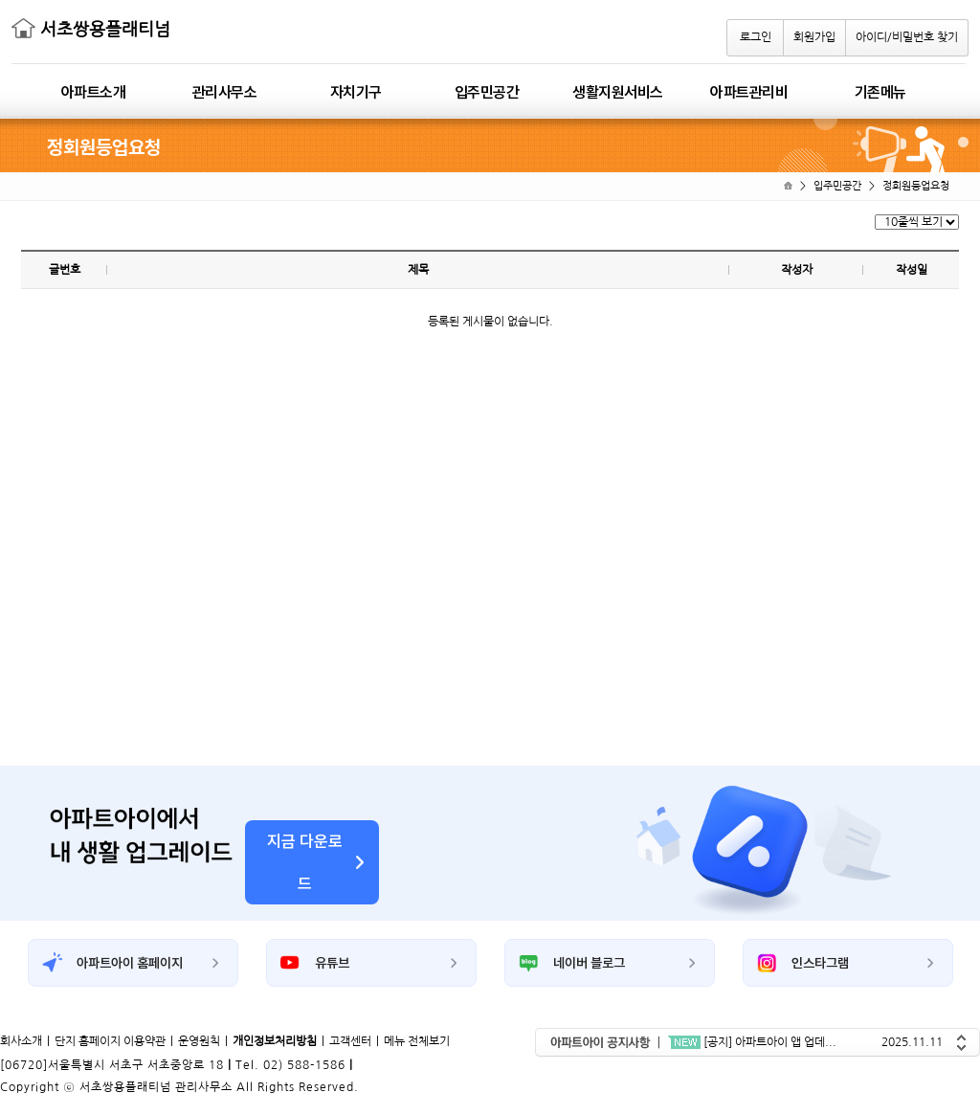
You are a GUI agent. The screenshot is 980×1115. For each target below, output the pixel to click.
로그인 (755, 37)
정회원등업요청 (915, 186)
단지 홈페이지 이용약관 (110, 1041)
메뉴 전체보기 (417, 1041)
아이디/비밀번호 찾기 (907, 37)
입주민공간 (837, 186)
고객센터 (350, 1041)
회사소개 (21, 1041)
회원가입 (814, 37)
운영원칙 (199, 1041)
